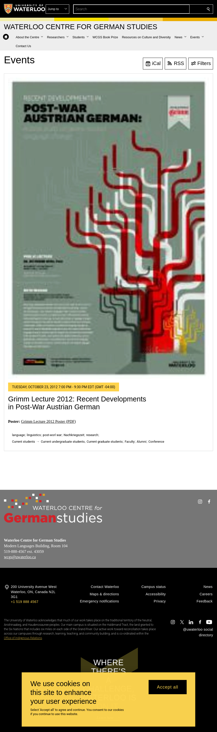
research (92, 435)
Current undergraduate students (63, 441)
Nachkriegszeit (74, 435)
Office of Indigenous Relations (23, 638)
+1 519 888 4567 (24, 602)
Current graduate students (104, 441)
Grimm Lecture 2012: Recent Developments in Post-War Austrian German (77, 403)
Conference (156, 441)
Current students (23, 441)
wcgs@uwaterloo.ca (20, 557)
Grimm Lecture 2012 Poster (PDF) (48, 421)
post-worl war (52, 435)
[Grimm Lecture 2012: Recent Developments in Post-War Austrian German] (108, 228)
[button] (172, 9)
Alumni (141, 441)
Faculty (130, 441)
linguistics (34, 435)
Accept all (167, 687)
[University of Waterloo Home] (25, 9)
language (18, 435)
